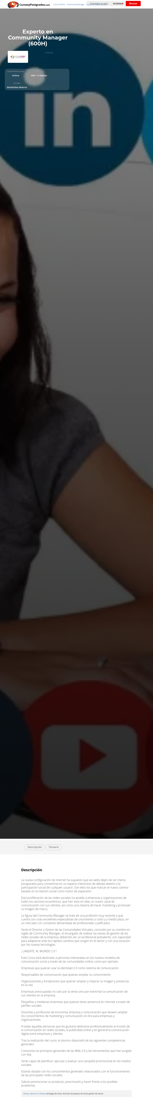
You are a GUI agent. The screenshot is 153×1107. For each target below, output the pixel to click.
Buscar (133, 3)
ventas (26, 1093)
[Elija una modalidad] (121, 3)
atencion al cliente (37, 1093)
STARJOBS (49, 52)
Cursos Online (59, 4)
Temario (54, 847)
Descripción (34, 847)
